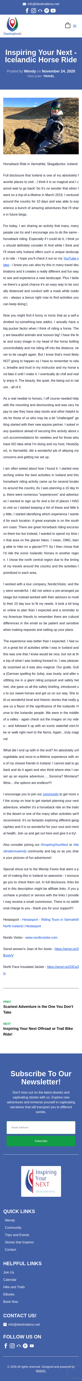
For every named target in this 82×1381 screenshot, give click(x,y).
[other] (40, 10)
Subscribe (41, 1141)
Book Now (10, 1301)
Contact (10, 1249)
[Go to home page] (12, 26)
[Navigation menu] (75, 26)
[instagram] (33, 10)
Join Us (8, 1272)
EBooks (8, 1294)
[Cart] (68, 25)
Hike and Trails (14, 1287)
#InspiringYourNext (54, 844)
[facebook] (27, 10)
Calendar (9, 1279)
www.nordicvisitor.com (41, 937)
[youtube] (53, 10)
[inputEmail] (41, 1127)
